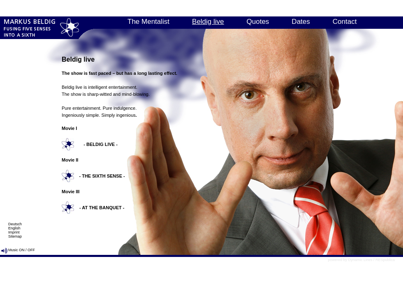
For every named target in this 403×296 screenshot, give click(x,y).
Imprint (14, 232)
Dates (301, 21)
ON (22, 250)
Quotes (258, 21)
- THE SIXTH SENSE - (102, 175)
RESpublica (385, 260)
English (14, 228)
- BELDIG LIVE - (100, 144)
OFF (31, 250)
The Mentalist (148, 21)
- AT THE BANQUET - (101, 207)
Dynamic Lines (360, 260)
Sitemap (15, 236)
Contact (345, 21)
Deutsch (15, 224)
